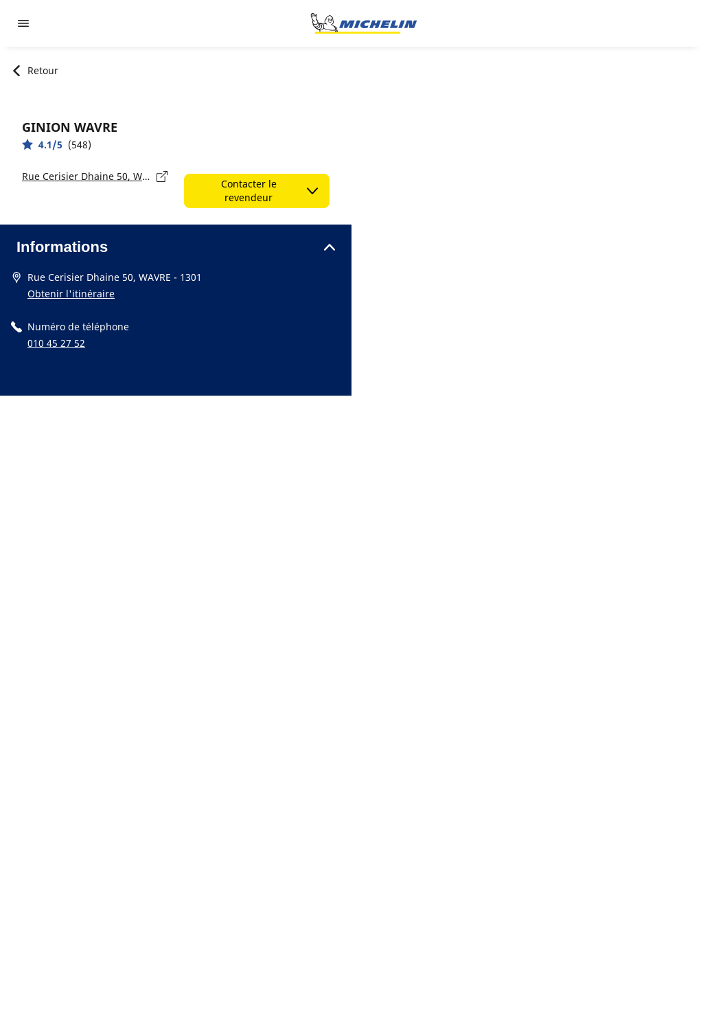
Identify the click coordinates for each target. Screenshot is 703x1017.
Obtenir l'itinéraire (71, 293)
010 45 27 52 (56, 343)
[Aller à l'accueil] (364, 23)
